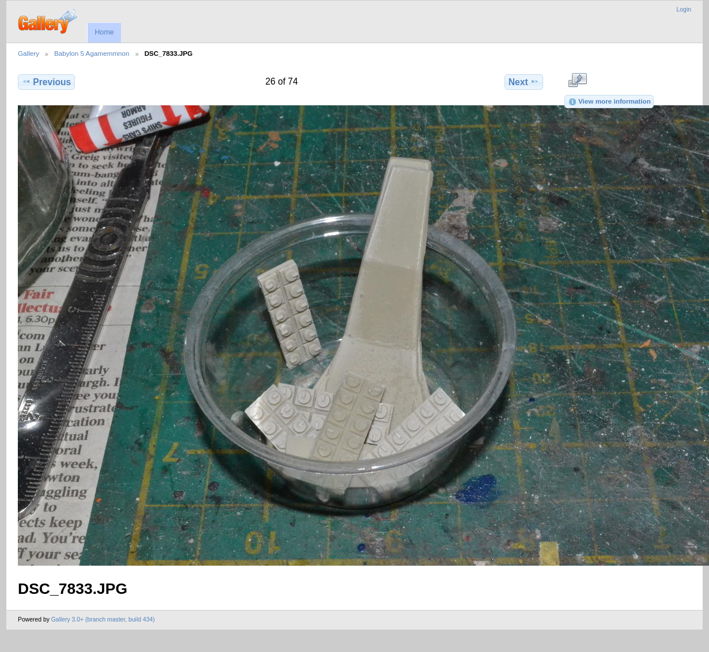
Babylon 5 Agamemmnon (92, 53)
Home (103, 32)
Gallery (28, 53)
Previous (46, 82)
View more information (609, 101)
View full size (577, 81)
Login (684, 9)
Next (524, 82)
